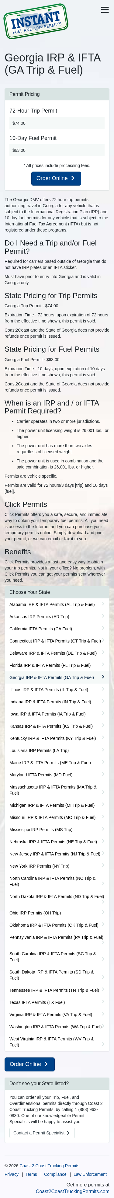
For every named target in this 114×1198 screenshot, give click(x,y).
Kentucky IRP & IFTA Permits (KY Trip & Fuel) (52, 738)
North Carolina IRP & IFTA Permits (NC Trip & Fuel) (52, 881)
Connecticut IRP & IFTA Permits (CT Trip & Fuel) (55, 641)
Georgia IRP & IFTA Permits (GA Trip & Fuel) (51, 677)
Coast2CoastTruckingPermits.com (72, 1191)
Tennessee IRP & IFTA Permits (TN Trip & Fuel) (54, 990)
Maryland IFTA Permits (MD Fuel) (40, 774)
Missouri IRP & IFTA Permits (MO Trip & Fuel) (52, 817)
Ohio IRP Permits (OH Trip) (35, 913)
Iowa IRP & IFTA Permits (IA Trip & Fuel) (47, 714)
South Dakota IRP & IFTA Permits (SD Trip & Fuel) (51, 975)
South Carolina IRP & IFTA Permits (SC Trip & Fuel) (52, 956)
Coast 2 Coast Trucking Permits (49, 1165)
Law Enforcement (90, 1174)
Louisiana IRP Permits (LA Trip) (39, 750)
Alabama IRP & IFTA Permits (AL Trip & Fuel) (52, 604)
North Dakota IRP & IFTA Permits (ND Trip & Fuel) (56, 896)
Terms (31, 1174)
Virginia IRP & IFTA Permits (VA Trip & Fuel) (50, 1014)
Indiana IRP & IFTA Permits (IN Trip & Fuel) (50, 701)
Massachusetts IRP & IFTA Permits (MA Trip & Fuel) (53, 790)
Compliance (55, 1174)
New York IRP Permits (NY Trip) (39, 866)
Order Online (56, 178)
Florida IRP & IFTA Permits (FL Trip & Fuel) (50, 665)
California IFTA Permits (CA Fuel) (40, 628)
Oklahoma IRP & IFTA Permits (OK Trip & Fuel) (53, 925)
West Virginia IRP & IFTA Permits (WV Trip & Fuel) (51, 1041)
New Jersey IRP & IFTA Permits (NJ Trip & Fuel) (54, 853)
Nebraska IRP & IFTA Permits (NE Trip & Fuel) (53, 841)
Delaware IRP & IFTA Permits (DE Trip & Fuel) (53, 653)
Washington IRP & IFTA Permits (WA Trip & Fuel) (55, 1026)
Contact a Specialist (42, 1132)
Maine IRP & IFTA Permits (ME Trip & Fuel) (50, 762)
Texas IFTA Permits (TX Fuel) (37, 1002)
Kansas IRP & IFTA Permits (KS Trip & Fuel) (51, 726)
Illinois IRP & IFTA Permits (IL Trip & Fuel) (48, 689)
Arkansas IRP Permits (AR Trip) (39, 616)
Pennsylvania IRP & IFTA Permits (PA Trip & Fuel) (56, 937)
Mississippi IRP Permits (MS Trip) (40, 829)
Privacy (12, 1174)
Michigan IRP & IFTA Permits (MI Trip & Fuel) (52, 805)
